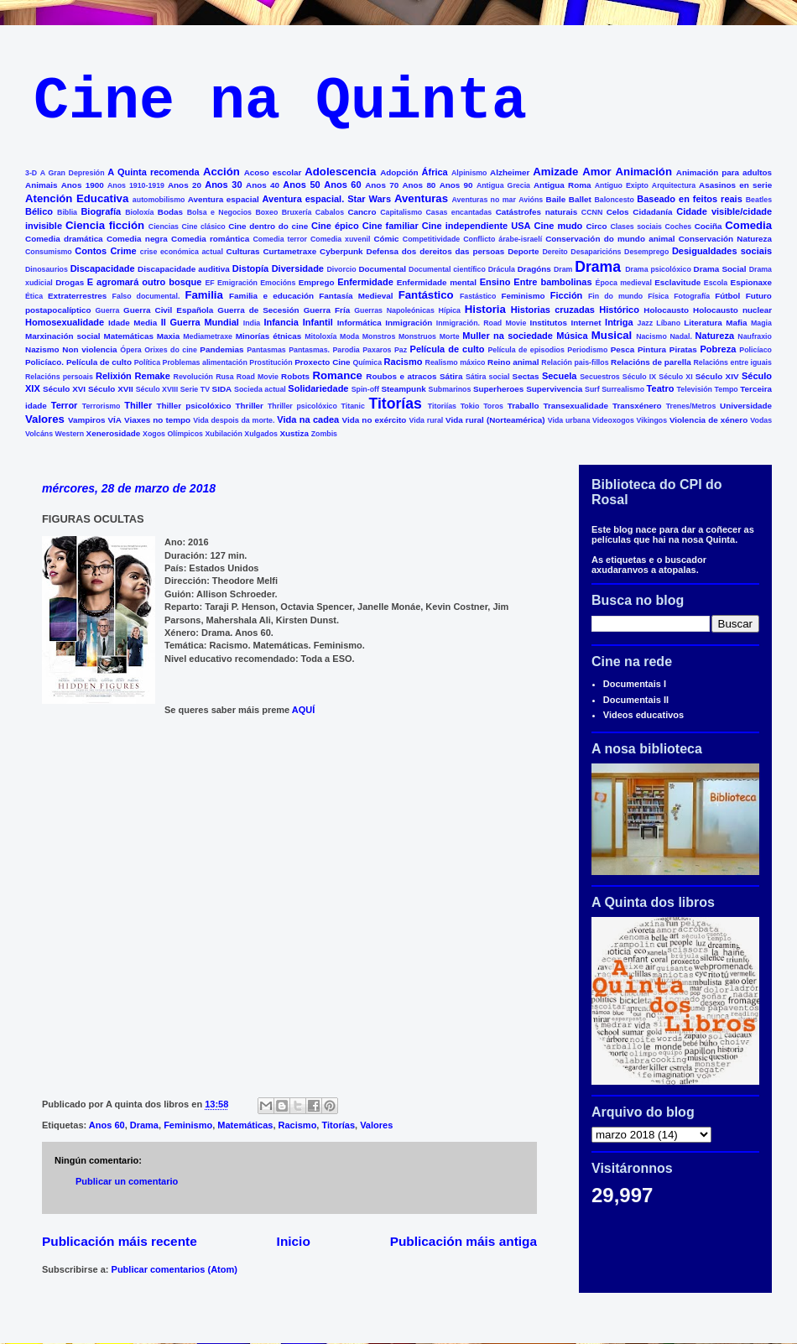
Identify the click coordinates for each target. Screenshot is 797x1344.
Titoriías (442, 406)
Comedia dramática (64, 238)
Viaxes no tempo (157, 420)
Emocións (277, 283)
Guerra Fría (327, 310)
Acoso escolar (273, 172)
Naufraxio (754, 336)
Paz (400, 350)
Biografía (101, 211)
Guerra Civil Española (168, 310)
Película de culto (447, 349)
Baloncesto (613, 199)
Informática (359, 322)
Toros (493, 406)
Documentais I (634, 684)
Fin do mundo (615, 296)
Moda (349, 336)
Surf (592, 389)
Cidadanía (652, 211)
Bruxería (297, 212)
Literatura (703, 322)
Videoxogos (613, 420)
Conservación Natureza (725, 238)
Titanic (353, 406)
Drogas (69, 282)
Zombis (324, 434)
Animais (41, 185)
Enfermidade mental (437, 282)
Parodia (346, 350)
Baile (556, 199)
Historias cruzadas (553, 310)
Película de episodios (525, 350)
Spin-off (365, 389)
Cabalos (329, 212)
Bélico (39, 211)
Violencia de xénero (708, 420)
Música (571, 336)
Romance (337, 375)
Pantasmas (266, 350)
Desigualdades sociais (722, 251)
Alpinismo (469, 173)
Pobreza (719, 349)
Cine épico (335, 226)
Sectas (526, 376)
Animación (644, 171)
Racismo (403, 362)
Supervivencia (554, 388)
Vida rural (426, 420)
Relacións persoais (59, 376)
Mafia (736, 322)
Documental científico (447, 269)
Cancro (361, 211)
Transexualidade (576, 405)
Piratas (683, 349)
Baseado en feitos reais (689, 199)
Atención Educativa (76, 198)
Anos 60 (342, 185)
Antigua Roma (562, 185)
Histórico (619, 310)
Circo (596, 226)
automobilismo (159, 199)
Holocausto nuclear (732, 310)
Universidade (746, 405)
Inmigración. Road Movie (481, 323)
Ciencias (163, 226)
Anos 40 (262, 185)
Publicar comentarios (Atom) (174, 1269)
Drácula (501, 269)
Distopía (250, 268)
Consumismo (48, 251)
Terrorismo (101, 406)
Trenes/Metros (691, 406)
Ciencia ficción (104, 225)
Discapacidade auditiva (184, 268)
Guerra (108, 310)
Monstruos (417, 336)
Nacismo (651, 336)
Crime (123, 251)
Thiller (138, 405)
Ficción (566, 295)
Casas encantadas (459, 212)
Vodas (761, 420)
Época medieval (624, 283)
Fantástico (426, 295)
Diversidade (298, 268)
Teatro (661, 388)
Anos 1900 (82, 185)
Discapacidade (102, 268)
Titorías (394, 403)
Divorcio (341, 269)
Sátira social (488, 376)
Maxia (168, 336)
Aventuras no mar (484, 199)
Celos (618, 211)
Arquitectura (673, 185)
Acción (221, 171)
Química (367, 362)
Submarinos (450, 389)
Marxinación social (63, 336)
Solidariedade (318, 388)
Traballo (523, 405)
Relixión (114, 376)
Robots (295, 376)
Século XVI (64, 388)
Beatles (759, 199)
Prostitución (270, 362)
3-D (31, 173)
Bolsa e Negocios (219, 212)
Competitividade (431, 239)
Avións (530, 199)
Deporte (523, 251)
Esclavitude (677, 282)
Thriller (249, 405)
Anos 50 (301, 185)
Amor (596, 171)
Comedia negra (137, 238)
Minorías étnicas (269, 336)
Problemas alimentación (205, 362)
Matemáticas (129, 336)
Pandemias (221, 349)
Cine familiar (390, 226)
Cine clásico (203, 226)
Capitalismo (401, 212)
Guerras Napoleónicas (394, 310)
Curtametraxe (289, 251)
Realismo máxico (455, 362)
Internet (585, 322)
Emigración (237, 283)
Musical (611, 335)
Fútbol (727, 295)
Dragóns (534, 268)
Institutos (548, 322)
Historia (485, 309)
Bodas (170, 211)
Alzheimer (509, 172)
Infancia (281, 322)
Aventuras (421, 198)
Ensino (495, 282)
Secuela (559, 376)
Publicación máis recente (119, 1241)
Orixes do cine (170, 350)
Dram (563, 269)
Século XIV (717, 376)
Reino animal (513, 362)
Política (147, 362)
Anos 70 (381, 185)
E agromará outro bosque (144, 282)
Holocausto (666, 310)
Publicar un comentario (127, 1181)
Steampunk (403, 388)
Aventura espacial (223, 199)
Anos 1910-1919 (135, 185)
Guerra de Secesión (258, 310)
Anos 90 (456, 185)
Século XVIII (157, 389)
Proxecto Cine (322, 362)
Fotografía (692, 296)
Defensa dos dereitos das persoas (436, 251)
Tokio (470, 406)
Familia (203, 295)
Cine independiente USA (476, 226)
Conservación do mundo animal (610, 238)
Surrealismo (623, 389)
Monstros (379, 336)
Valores (45, 419)
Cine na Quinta (280, 102)
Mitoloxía (320, 336)
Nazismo (42, 349)
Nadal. (680, 336)
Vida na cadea (308, 419)
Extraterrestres (77, 295)
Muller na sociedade (507, 336)
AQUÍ (303, 710)
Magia (761, 323)
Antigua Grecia (503, 185)
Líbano (668, 323)
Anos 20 (184, 185)
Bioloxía (139, 212)
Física (658, 296)
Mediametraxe (207, 336)
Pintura (652, 349)
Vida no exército (374, 420)
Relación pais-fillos (574, 362)
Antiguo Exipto (622, 185)
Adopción (399, 172)
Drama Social (720, 268)
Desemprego (646, 251)
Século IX (639, 376)
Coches (677, 226)
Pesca (623, 349)
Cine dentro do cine (268, 226)
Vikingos (652, 420)
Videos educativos (643, 715)
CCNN (591, 212)
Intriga (619, 322)
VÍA (115, 420)
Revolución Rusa (204, 376)
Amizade (555, 171)
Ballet (580, 199)
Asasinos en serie (735, 185)
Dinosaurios (46, 269)
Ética (34, 296)
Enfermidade (365, 282)
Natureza (714, 336)
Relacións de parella (651, 362)
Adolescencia (340, 171)
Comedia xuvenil (340, 239)
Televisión (694, 389)
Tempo (726, 389)
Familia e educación (271, 295)
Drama (598, 266)
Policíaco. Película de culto (78, 362)
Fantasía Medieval (356, 295)
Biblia (67, 212)
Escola (715, 283)
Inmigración (408, 322)
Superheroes (498, 388)
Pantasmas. (309, 350)
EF (209, 283)
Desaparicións (595, 251)
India (252, 323)
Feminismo (522, 295)
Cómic (385, 238)
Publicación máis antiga (463, 1241)
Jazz (646, 323)
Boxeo (266, 212)
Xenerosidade (113, 433)
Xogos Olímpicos (173, 434)
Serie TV (195, 389)
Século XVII (110, 388)
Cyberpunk (341, 251)
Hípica (450, 310)
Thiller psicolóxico (194, 405)
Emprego (317, 282)
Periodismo (587, 350)
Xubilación (223, 434)
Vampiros (86, 420)
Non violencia (89, 349)
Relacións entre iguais (732, 362)
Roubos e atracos (401, 376)
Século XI (675, 376)
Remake (152, 376)
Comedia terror (280, 239)
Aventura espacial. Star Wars (327, 199)
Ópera (130, 350)
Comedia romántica (210, 238)
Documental (382, 268)
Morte (450, 336)
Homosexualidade (64, 322)
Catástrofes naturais (536, 211)
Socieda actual (260, 389)
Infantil (318, 322)
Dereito (554, 251)
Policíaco (755, 350)
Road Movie (258, 376)
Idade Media (132, 322)
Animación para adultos (724, 172)
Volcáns (39, 434)
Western (70, 434)
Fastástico (478, 296)
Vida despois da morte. (233, 420)
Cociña (708, 226)
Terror (64, 405)
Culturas (243, 251)
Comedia (748, 225)
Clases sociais (636, 226)
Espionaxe (751, 282)
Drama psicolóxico (658, 269)
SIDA (222, 388)
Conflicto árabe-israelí (502, 239)
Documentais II (636, 700)
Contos (91, 251)
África (435, 172)
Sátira (451, 376)
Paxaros (376, 350)
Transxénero (637, 405)
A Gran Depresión (72, 173)
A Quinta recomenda (153, 172)
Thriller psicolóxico (302, 406)
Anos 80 (418, 185)
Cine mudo (558, 226)
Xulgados (261, 434)
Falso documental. (146, 296)
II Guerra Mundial (200, 322)
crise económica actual (181, 251)
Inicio (293, 1241)
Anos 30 (223, 185)
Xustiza (294, 433)
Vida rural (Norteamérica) (495, 420)
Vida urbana (569, 420)
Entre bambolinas (552, 282)
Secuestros (599, 376)
